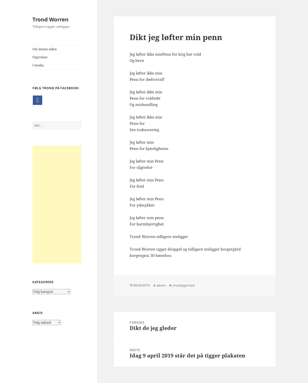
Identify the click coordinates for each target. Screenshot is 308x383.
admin (161, 285)
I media (38, 65)
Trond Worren (50, 19)
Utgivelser (40, 57)
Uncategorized (183, 285)
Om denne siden (44, 49)
